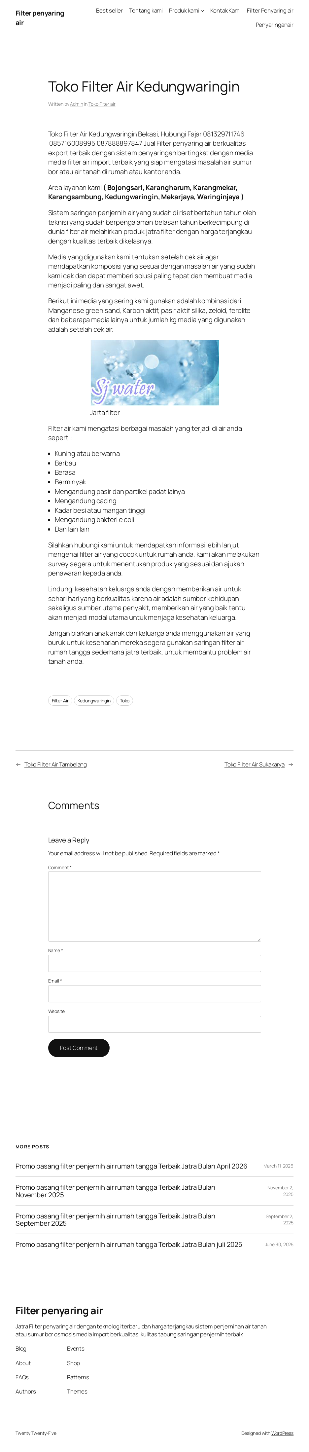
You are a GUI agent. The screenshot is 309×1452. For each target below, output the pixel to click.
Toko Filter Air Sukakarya (254, 764)
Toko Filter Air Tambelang (55, 764)
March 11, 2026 (278, 1166)
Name (55, 950)
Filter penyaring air (59, 1310)
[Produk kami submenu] (202, 10)
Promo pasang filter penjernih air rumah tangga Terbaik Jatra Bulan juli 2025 (129, 1244)
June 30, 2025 (279, 1244)
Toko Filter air (102, 104)
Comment (60, 867)
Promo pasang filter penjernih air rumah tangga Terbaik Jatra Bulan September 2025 (115, 1219)
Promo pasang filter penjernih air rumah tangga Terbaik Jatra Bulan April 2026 (132, 1166)
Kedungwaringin (94, 700)
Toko (125, 700)
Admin (76, 104)
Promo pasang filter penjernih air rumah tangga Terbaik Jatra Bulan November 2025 (115, 1191)
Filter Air (60, 700)
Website (56, 1011)
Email (55, 981)
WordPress (282, 1433)
